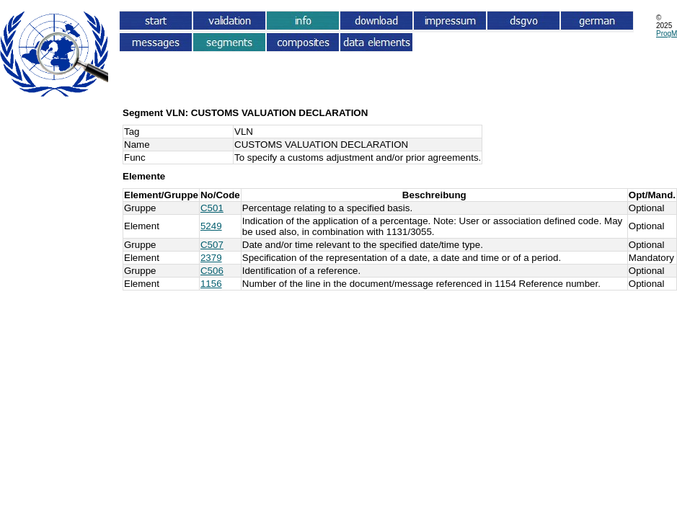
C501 (212, 208)
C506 (212, 270)
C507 (212, 244)
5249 (211, 226)
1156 (211, 283)
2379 (211, 257)
